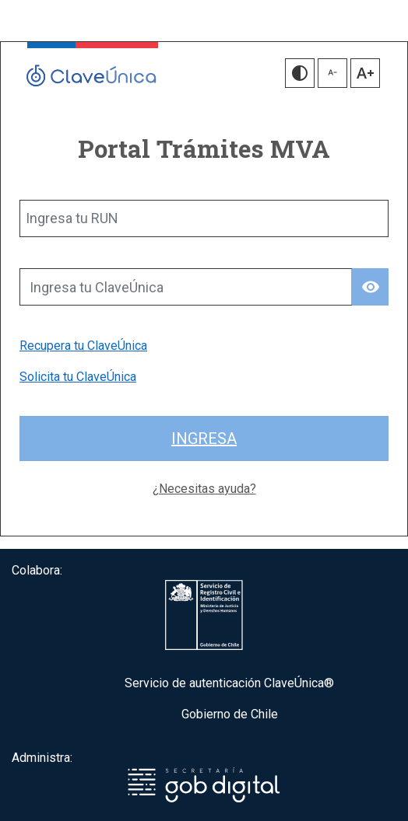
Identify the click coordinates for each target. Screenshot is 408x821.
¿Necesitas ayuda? (204, 488)
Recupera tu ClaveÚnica (83, 345)
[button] (300, 73)
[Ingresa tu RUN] (204, 218)
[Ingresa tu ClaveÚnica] (185, 287)
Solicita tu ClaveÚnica (77, 376)
